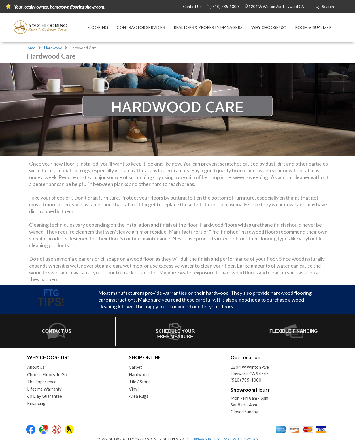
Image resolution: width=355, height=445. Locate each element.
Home (30, 48)
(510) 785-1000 (246, 379)
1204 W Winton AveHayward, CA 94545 (250, 370)
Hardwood (53, 48)
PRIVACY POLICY (207, 439)
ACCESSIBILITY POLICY (241, 439)
